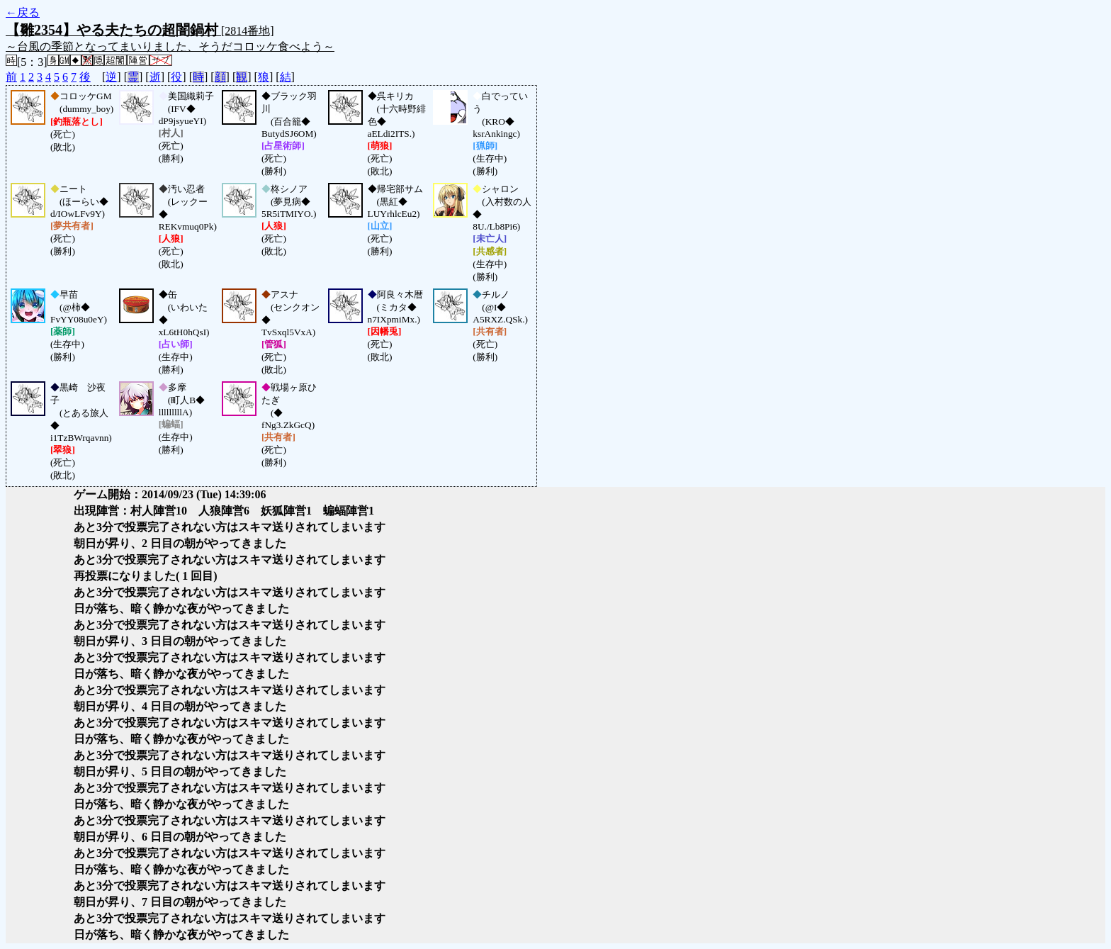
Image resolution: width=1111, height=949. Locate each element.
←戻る (23, 12)
